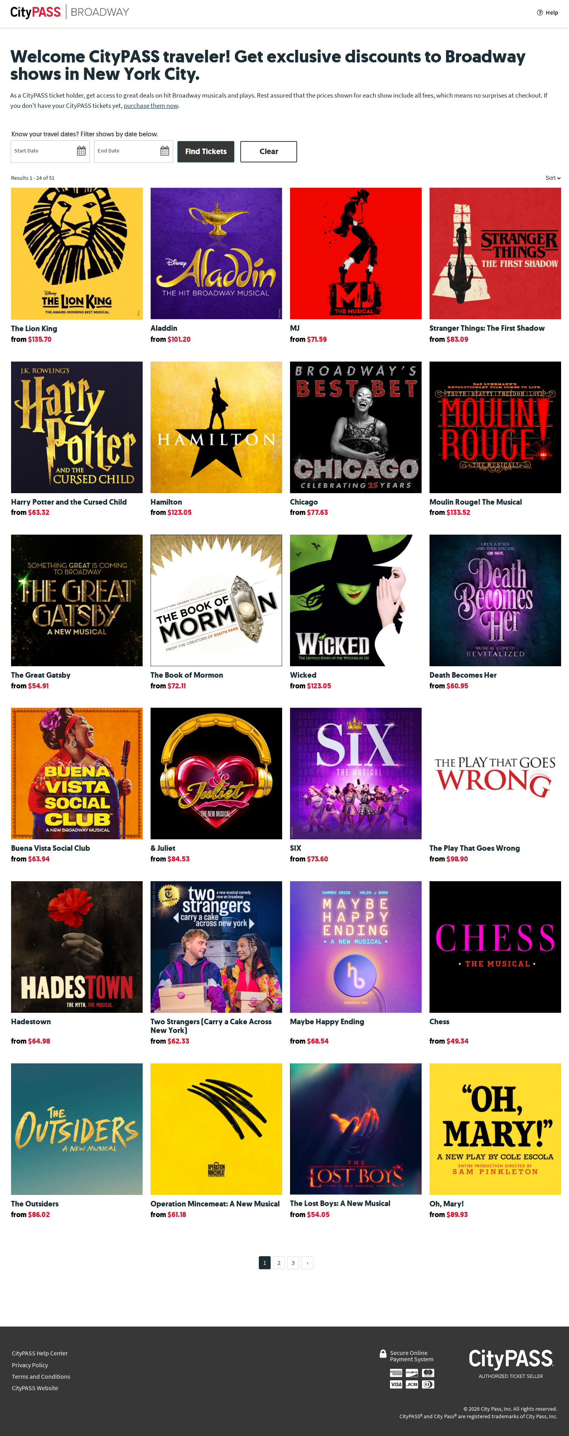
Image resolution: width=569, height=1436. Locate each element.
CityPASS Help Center (40, 1353)
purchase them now (151, 105)
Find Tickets (206, 151)
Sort (553, 178)
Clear (269, 151)
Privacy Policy (30, 1365)
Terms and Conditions (41, 1376)
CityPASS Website (35, 1388)
